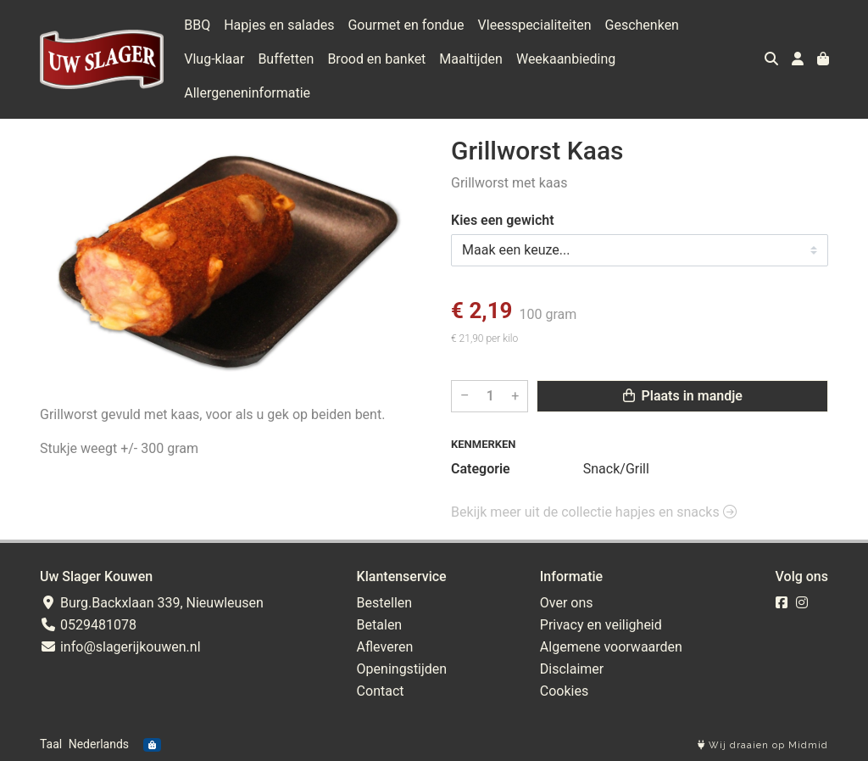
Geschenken (642, 25)
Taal (51, 744)
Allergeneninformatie (247, 93)
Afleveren (385, 647)
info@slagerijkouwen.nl (120, 647)
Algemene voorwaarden (611, 647)
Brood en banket (376, 59)
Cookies (564, 691)
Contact (380, 691)
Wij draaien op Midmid (763, 745)
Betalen (380, 625)
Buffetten (286, 59)
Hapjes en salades (279, 25)
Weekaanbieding (565, 59)
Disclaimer (572, 669)
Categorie (480, 469)
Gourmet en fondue (406, 25)
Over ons (566, 603)
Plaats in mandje (683, 396)
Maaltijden (471, 59)
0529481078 (88, 625)
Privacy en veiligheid (601, 625)
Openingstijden (402, 669)
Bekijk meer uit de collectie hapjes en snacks (594, 512)
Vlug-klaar (214, 59)
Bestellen (385, 603)
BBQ (197, 25)
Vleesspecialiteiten (535, 25)
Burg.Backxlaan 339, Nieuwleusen (152, 603)
